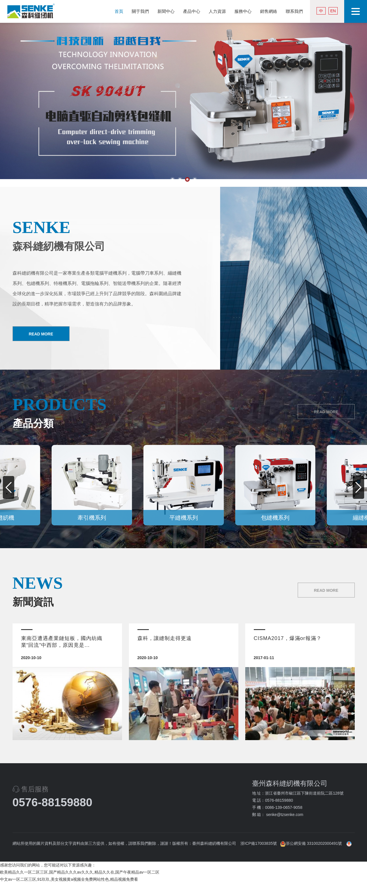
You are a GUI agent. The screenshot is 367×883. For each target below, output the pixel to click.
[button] (358, 487)
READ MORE (41, 334)
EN (333, 11)
